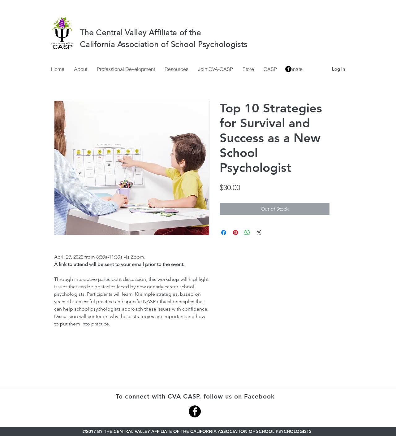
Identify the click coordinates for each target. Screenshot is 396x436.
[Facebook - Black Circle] (195, 411)
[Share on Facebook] (223, 232)
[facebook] (288, 69)
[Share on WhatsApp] (247, 232)
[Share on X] (259, 232)
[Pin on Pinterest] (235, 232)
